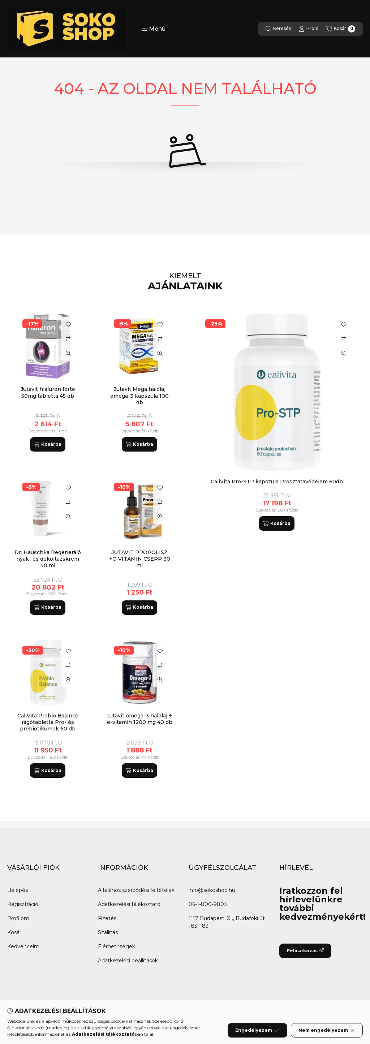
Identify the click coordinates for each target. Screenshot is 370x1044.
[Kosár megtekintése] (341, 29)
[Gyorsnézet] (343, 353)
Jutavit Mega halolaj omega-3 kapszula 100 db (139, 395)
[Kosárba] (276, 523)
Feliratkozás (305, 950)
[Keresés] (278, 29)
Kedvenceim (23, 946)
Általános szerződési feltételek (136, 890)
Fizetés (107, 918)
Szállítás (108, 932)
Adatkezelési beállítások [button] (128, 960)
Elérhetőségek (116, 946)
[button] (153, 29)
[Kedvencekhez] (343, 324)
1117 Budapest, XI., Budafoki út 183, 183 (227, 922)
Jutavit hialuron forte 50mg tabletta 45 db (48, 392)
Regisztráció (22, 904)
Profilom (18, 918)
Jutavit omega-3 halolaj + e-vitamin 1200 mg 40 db (139, 718)
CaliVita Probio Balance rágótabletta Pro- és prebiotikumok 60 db (47, 722)
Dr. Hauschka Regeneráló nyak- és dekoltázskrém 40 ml (47, 559)
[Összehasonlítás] (343, 339)
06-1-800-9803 (208, 904)
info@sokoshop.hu (212, 890)
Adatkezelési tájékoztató (129, 904)
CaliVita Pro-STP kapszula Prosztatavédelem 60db (277, 481)
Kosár (14, 932)
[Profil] (308, 29)
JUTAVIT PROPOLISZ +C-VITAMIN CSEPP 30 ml (139, 559)
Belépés (17, 890)
